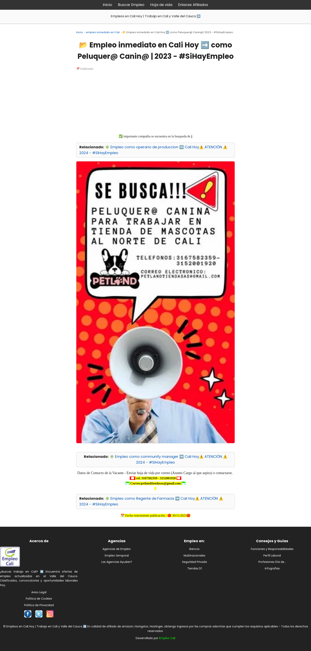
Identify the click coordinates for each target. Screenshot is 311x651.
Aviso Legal (38, 592)
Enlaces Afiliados (193, 4)
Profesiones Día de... (272, 562)
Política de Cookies (39, 599)
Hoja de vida (161, 4)
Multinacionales (194, 555)
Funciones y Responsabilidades (272, 549)
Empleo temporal (117, 555)
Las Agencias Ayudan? (116, 562)
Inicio (107, 4)
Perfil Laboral (272, 555)
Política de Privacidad (39, 605)
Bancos (194, 549)
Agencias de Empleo (117, 549)
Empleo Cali (167, 638)
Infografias (272, 568)
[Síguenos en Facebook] (27, 613)
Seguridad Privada (194, 562)
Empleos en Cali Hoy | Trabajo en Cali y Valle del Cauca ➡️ (156, 16)
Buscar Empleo (131, 4)
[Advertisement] (155, 102)
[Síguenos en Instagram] (50, 613)
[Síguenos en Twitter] (38, 613)
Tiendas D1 (194, 568)
